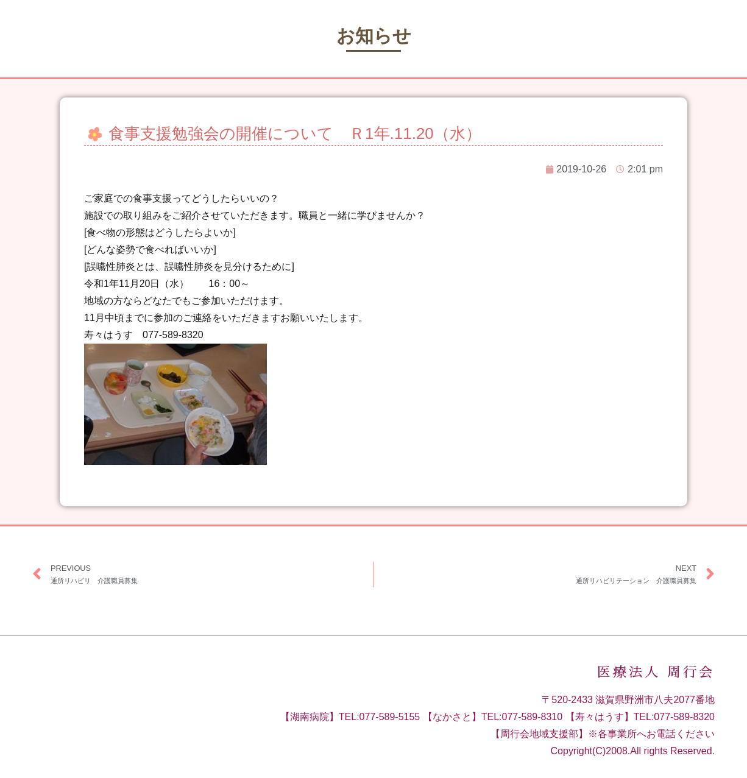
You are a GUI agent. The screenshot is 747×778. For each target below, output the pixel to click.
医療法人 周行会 (656, 672)
